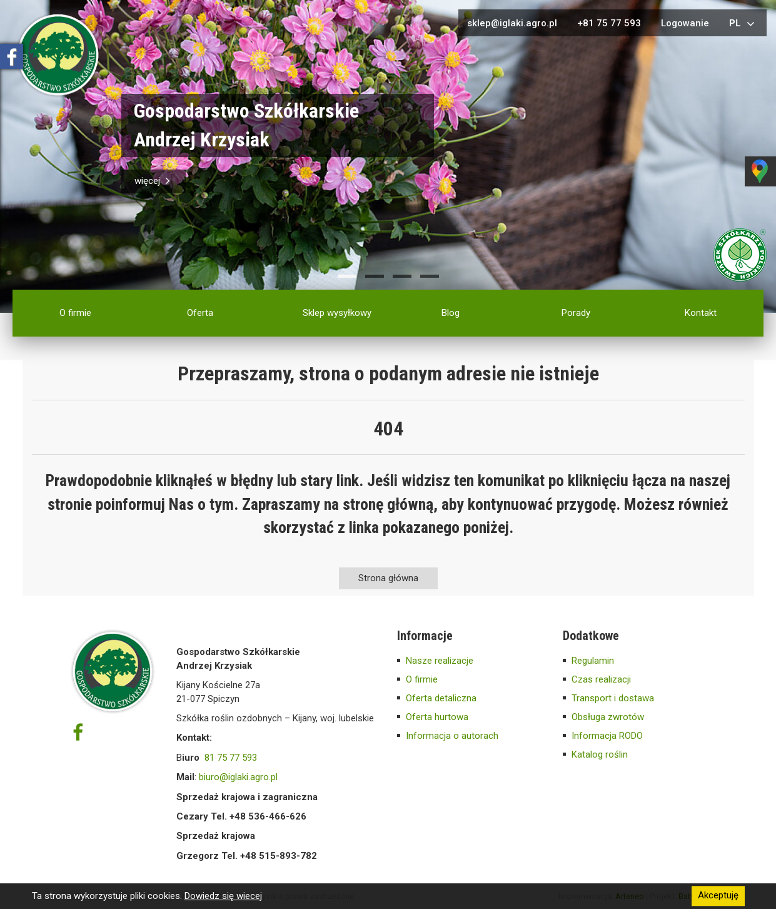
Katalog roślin (600, 754)
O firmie (75, 312)
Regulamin (593, 660)
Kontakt (701, 312)
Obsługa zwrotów (608, 717)
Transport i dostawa (613, 698)
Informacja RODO (607, 735)
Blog (450, 312)
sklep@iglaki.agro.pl (512, 23)
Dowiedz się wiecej (223, 895)
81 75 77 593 (230, 757)
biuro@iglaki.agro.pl (238, 777)
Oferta (200, 312)
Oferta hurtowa (437, 717)
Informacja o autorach (452, 735)
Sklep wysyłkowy (337, 312)
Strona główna (388, 578)
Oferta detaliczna (441, 698)
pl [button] (743, 24)
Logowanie (685, 23)
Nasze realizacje (439, 660)
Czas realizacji (601, 679)
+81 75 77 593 (609, 23)
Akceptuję (718, 895)
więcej (153, 180)
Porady (576, 312)
